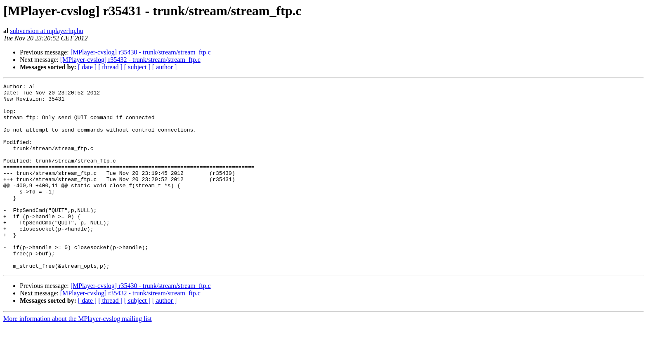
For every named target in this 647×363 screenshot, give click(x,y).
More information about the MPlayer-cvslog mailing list (77, 355)
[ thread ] (110, 67)
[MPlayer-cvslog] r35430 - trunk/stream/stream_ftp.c (141, 52)
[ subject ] (137, 67)
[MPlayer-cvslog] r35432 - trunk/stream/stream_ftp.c (130, 59)
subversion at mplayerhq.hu (46, 30)
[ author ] (164, 67)
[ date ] (87, 67)
